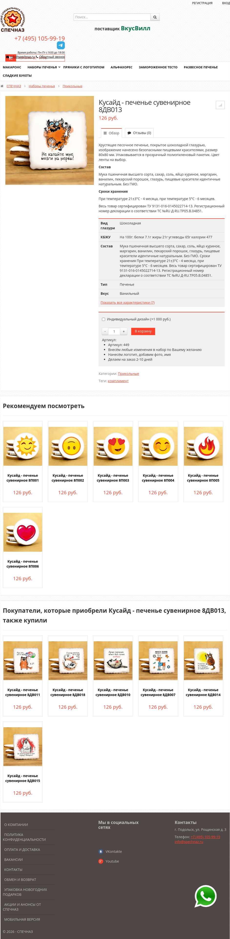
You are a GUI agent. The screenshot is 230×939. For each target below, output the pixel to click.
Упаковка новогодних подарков (25, 892)
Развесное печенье (202, 67)
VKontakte (114, 851)
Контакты (13, 869)
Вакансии (13, 859)
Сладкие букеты (17, 75)
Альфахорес (122, 67)
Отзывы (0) (139, 132)
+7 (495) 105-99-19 (39, 38)
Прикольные (72, 86)
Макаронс (12, 67)
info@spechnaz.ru (22, 57)
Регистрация (202, 3)
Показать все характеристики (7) (127, 302)
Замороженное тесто (159, 67)
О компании (16, 824)
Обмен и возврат (20, 879)
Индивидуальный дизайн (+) (136, 319)
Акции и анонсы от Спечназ (22, 907)
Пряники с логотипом (84, 67)
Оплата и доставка (22, 849)
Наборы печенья (42, 67)
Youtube (112, 861)
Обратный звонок (52, 57)
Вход (226, 3)
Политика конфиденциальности (24, 837)
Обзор (111, 133)
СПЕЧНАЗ (14, 86)
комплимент (118, 381)
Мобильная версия (22, 919)
